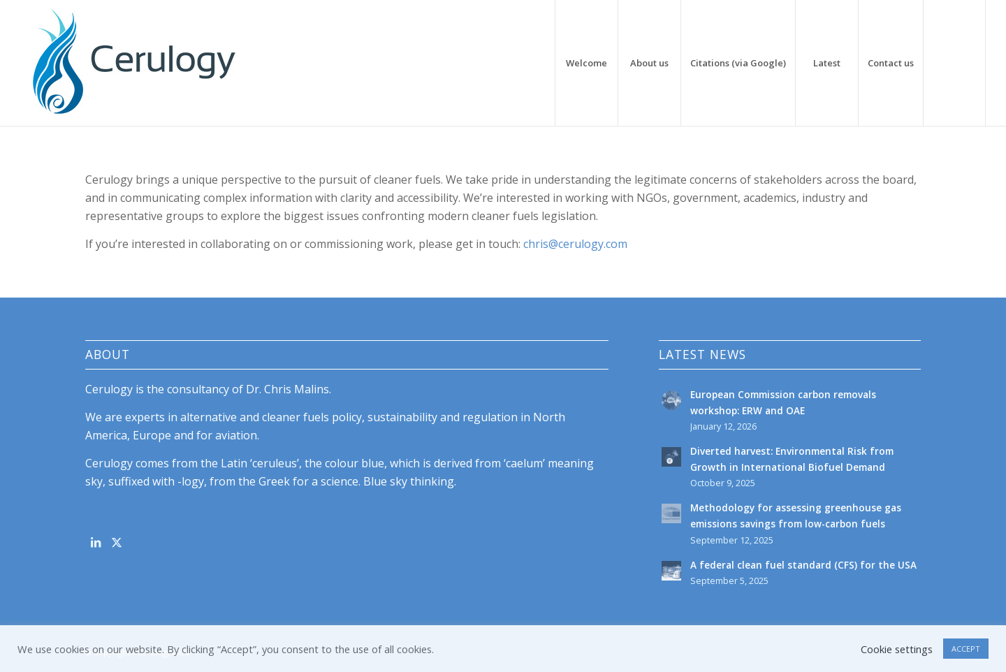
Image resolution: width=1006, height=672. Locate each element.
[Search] (954, 63)
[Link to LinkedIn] (95, 542)
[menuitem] (586, 63)
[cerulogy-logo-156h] (133, 63)
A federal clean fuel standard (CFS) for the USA (803, 564)
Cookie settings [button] (897, 649)
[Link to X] (116, 542)
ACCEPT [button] (966, 648)
